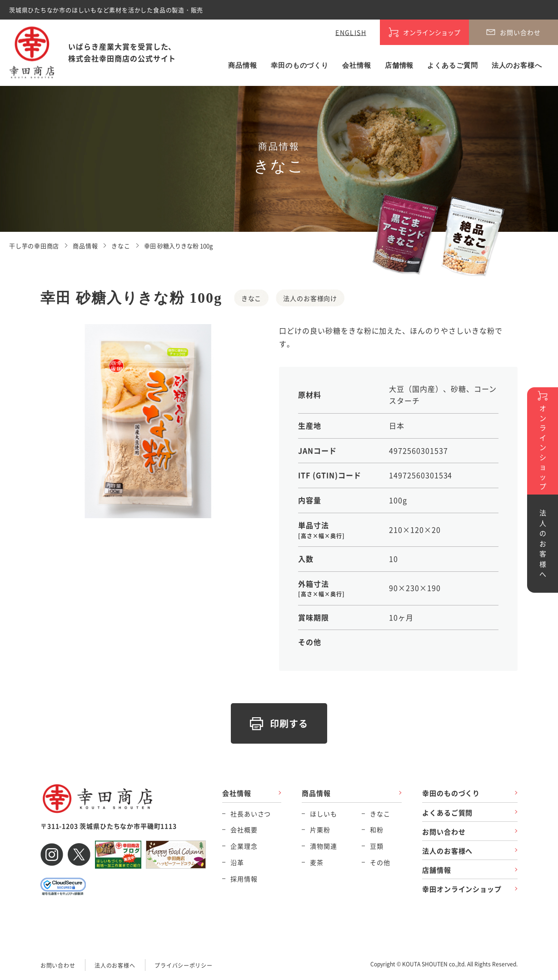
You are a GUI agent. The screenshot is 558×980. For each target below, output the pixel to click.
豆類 (377, 845)
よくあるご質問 (452, 65)
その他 (380, 862)
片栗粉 (320, 829)
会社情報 (356, 65)
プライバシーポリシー (183, 965)
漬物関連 (323, 845)
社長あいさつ (250, 813)
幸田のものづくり (300, 65)
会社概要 (243, 829)
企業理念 (243, 845)
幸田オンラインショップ (462, 889)
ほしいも (323, 813)
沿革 (237, 862)
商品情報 (242, 65)
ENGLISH (350, 32)
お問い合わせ (443, 831)
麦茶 (317, 862)
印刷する (289, 723)
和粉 (377, 829)
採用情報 (243, 878)
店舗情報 (399, 65)
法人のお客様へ (517, 65)
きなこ (380, 813)
